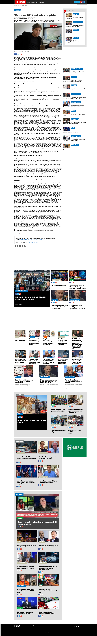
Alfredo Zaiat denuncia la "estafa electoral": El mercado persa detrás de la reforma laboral (74, 123)
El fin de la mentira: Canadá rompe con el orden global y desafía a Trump (25, 612)
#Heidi (22, 237)
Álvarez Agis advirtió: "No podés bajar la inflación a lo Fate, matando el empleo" (75, 432)
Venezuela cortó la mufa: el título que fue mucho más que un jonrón (58, 410)
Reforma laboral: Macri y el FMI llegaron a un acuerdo (74, 18)
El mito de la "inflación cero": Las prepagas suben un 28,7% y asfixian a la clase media (34, 361)
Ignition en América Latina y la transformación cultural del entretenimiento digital (48, 591)
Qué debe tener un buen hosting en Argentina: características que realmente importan (63, 361)
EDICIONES (77, 2)
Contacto (15, 629)
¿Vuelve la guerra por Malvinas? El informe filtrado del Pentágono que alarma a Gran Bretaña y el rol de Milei (78, 287)
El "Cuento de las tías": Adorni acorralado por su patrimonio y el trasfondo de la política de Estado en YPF (74, 98)
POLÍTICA (28, 2)
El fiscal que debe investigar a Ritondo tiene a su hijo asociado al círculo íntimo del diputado (74, 140)
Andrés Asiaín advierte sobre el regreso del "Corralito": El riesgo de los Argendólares (77, 361)
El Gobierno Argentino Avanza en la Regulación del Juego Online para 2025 (47, 612)
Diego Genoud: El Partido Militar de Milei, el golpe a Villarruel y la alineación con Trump (74, 148)
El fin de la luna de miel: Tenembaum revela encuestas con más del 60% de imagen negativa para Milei (74, 89)
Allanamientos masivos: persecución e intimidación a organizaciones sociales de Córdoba (74, 41)
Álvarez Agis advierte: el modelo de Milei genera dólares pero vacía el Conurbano (25, 567)
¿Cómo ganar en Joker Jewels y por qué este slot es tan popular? (26, 546)
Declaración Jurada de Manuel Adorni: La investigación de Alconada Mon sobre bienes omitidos (73, 81)
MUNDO (37, 2)
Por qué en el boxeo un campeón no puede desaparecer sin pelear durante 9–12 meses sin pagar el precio (48, 341)
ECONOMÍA (33, 2)
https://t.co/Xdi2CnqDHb (24, 239)
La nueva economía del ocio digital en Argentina (58, 431)
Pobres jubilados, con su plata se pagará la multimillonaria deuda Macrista (75, 26)
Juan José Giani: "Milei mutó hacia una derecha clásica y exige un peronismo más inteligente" (74, 131)
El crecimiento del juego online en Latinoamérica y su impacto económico (20, 360)
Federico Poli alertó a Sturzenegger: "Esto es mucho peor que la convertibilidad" (48, 546)
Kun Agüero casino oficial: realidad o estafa (59, 286)
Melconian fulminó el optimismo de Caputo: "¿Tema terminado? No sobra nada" (48, 481)
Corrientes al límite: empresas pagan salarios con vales (74, 115)
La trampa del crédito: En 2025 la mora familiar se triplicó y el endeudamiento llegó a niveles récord (26, 458)
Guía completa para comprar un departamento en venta (20, 340)
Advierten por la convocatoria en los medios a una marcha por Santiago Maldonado (75, 33)
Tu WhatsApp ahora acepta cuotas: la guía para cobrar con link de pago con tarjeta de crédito (75, 411)
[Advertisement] (8, 27)
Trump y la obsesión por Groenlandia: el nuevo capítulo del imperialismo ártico (37, 523)
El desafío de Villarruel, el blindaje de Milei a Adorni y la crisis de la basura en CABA (74, 72)
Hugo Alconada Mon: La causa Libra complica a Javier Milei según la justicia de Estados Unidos (26, 591)
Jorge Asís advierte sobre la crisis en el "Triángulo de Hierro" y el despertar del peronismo (73, 106)
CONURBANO (42, 2)
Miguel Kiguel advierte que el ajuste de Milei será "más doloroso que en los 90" (48, 457)
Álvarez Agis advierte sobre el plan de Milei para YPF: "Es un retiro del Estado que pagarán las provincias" (62, 341)
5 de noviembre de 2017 (34, 242)
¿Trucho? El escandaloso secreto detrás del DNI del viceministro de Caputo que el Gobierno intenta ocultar (48, 568)
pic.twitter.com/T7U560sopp (37, 239)
